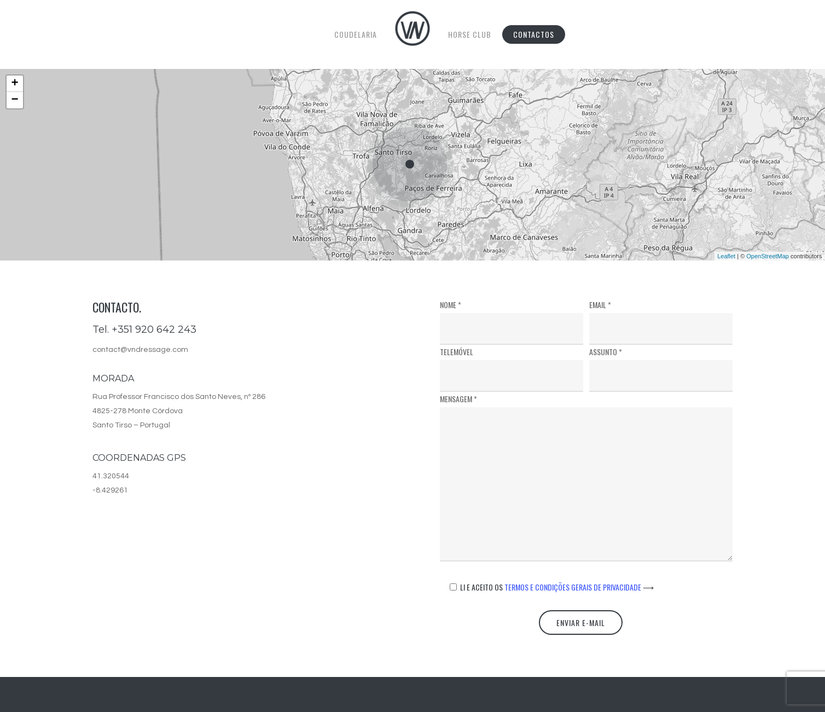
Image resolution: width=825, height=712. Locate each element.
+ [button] (14, 84)
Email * (661, 322)
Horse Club (469, 34)
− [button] (14, 100)
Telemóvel (511, 369)
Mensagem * (586, 479)
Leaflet (726, 256)
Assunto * (661, 369)
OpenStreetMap (767, 256)
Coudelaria (355, 34)
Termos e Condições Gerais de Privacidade (579, 587)
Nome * (511, 322)
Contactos (533, 34)
